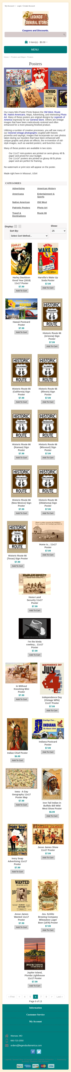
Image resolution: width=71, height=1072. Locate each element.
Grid (15, 226)
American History (46, 188)
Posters (30, 57)
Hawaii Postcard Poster (21, 323)
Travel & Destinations (19, 214)
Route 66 (42, 213)
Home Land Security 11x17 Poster (35, 600)
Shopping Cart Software (39, 1061)
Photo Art (42, 207)
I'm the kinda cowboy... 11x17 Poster (34, 644)
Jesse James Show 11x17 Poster (48, 848)
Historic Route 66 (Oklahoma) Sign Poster (48, 503)
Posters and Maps (18, 57)
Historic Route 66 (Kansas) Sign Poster (21, 447)
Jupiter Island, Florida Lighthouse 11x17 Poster (35, 975)
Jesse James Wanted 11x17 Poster (21, 917)
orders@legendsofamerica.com (26, 1045)
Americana (18, 194)
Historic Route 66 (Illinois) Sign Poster (48, 391)
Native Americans (16, 114)
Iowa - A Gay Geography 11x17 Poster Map (21, 794)
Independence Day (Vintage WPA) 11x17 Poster (52, 700)
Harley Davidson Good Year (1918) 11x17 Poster (21, 280)
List (19, 226)
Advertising (18, 188)
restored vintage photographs (22, 133)
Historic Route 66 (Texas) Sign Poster (17, 557)
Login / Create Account (26, 6)
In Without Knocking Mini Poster (21, 689)
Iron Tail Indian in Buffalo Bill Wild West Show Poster (52, 806)
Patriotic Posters (21, 207)
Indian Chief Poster (17, 753)
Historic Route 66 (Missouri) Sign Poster (48, 447)
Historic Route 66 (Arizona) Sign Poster (52, 336)
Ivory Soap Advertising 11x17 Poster (17, 861)
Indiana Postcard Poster (48, 743)
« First (11, 996)
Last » (60, 996)
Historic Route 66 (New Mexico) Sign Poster (21, 503)
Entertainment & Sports (46, 195)
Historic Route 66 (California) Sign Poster (21, 391)
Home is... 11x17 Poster (48, 546)
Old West (48, 112)
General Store (37, 119)
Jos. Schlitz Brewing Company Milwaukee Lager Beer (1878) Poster (48, 918)
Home (6, 57)
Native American (21, 202)
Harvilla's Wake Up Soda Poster (48, 279)
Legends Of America (46, 1059)
